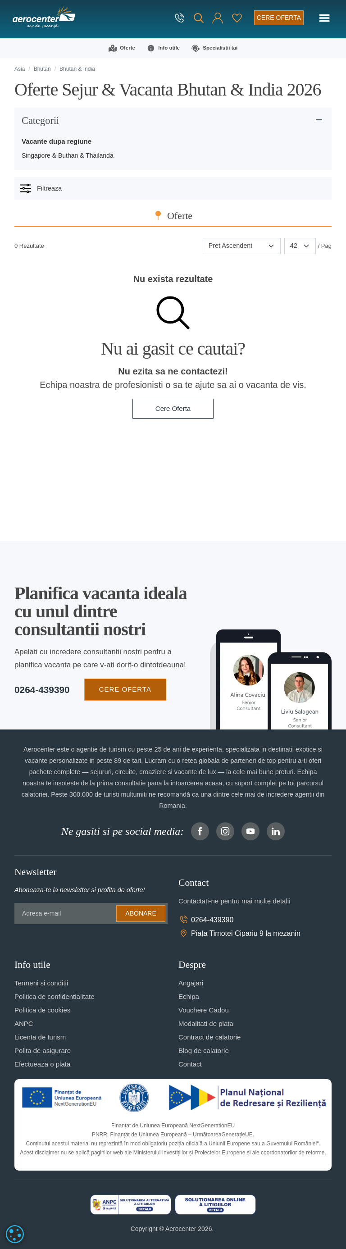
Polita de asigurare (42, 1050)
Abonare (140, 913)
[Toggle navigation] (324, 18)
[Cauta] (198, 18)
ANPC (23, 1023)
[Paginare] (300, 246)
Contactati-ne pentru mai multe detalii (234, 901)
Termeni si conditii (41, 983)
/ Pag (325, 245)
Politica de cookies (42, 1010)
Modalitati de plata (205, 1023)
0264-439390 (42, 689)
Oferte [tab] (179, 215)
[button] (217, 18)
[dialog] (15, 1234)
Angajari (190, 983)
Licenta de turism (40, 1037)
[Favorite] (237, 18)
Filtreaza (40, 188)
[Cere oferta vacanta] (279, 17)
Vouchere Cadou (203, 1010)
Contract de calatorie (209, 1037)
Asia (19, 69)
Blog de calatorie (203, 1050)
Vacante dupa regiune (56, 141)
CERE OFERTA (125, 689)
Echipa (188, 996)
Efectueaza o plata (42, 1064)
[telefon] (180, 18)
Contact (190, 1064)
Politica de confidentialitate (54, 996)
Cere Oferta (173, 408)
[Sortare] (242, 246)
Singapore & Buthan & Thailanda (68, 155)
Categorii (40, 120)
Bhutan (42, 69)
